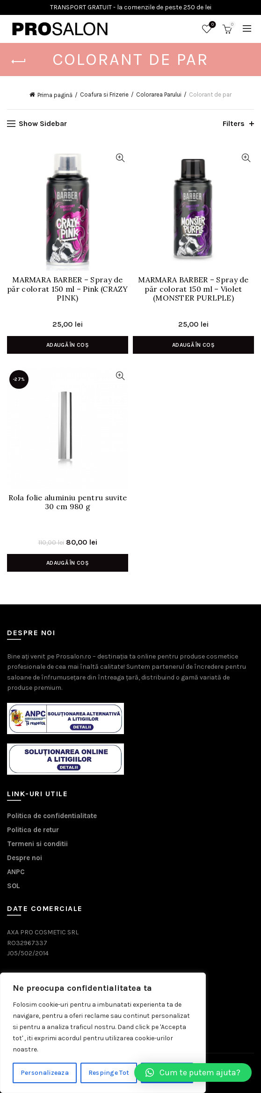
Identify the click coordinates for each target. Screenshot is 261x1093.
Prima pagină (54, 94)
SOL (13, 886)
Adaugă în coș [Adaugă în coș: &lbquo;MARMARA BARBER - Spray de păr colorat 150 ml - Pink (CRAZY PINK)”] (67, 345)
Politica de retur (33, 830)
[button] (193, 1072)
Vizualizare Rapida (120, 158)
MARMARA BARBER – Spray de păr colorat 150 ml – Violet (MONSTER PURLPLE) (193, 288)
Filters (234, 123)
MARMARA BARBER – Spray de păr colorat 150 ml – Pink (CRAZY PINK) (67, 288)
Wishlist (211, 25)
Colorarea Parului (158, 94)
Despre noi (24, 858)
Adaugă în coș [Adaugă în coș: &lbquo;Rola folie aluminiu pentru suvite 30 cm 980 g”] (67, 563)
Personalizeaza (45, 1073)
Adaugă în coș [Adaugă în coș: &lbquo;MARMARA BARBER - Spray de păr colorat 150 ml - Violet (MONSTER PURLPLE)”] (193, 345)
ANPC (16, 872)
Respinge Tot (109, 1073)
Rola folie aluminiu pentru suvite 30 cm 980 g (67, 502)
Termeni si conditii (37, 844)
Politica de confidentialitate (52, 816)
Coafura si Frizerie (104, 94)
